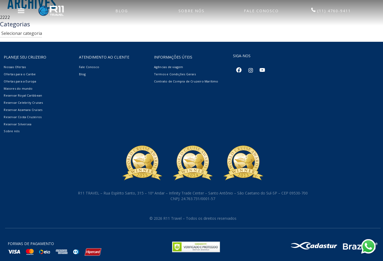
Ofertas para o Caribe (20, 74)
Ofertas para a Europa (20, 81)
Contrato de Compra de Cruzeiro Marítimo (186, 81)
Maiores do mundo (18, 88)
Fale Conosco (89, 67)
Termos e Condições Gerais (175, 74)
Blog (82, 74)
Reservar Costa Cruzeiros (22, 117)
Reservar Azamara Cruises (23, 110)
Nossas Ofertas (15, 67)
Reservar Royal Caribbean (23, 95)
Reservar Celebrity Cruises (23, 103)
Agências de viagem (168, 67)
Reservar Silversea (17, 124)
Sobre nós (11, 131)
